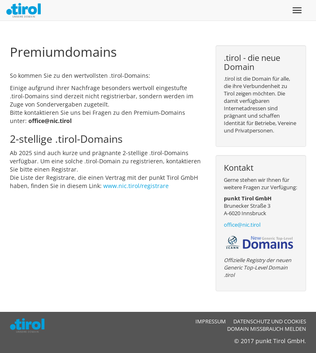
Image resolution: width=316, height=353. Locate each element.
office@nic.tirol (242, 224)
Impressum (210, 321)
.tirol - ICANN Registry (30, 325)
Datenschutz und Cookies (269, 321)
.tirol (24, 10)
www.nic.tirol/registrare (136, 186)
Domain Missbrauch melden (266, 328)
